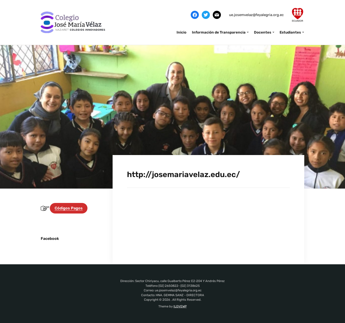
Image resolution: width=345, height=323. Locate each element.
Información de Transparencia (219, 32)
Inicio (181, 32)
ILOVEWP (180, 306)
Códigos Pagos (69, 208)
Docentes (262, 32)
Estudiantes (290, 32)
